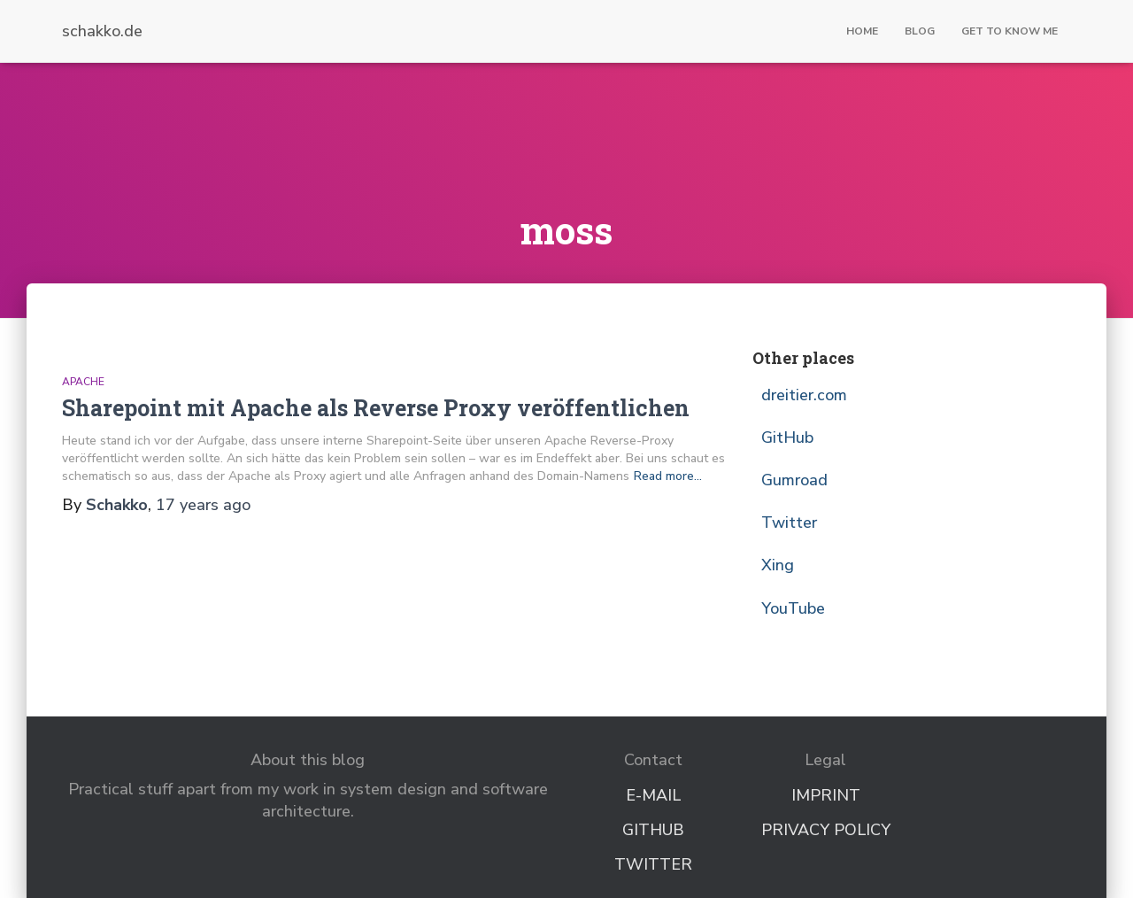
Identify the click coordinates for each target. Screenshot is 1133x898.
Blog (920, 31)
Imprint (825, 795)
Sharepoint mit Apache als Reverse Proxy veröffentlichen (376, 407)
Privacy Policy (825, 829)
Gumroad (794, 480)
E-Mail (653, 795)
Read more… (668, 476)
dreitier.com (804, 395)
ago (203, 504)
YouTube (793, 608)
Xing (777, 565)
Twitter (789, 522)
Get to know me (1009, 31)
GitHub (787, 437)
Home (862, 31)
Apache (83, 382)
